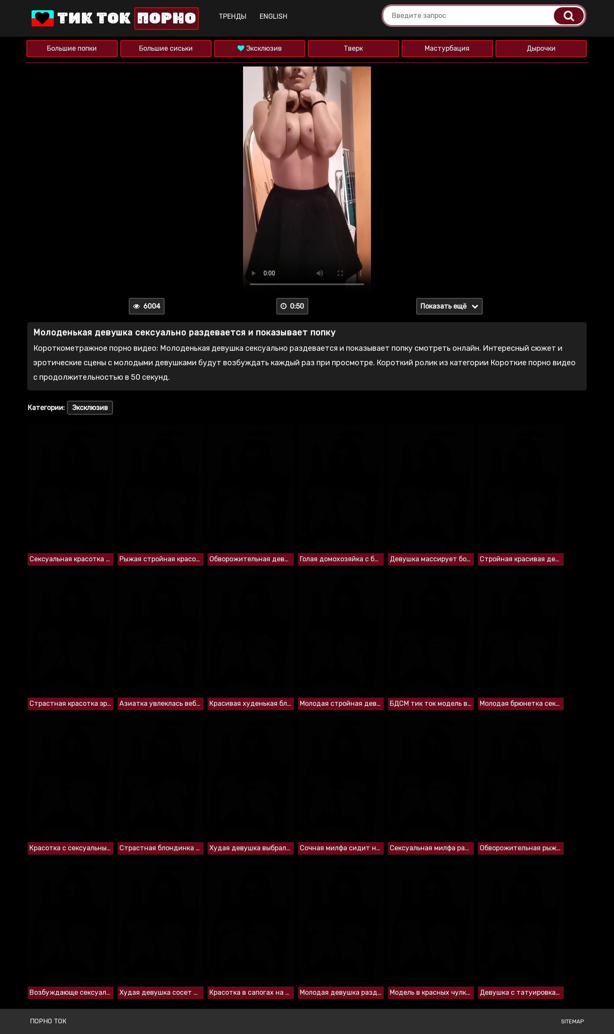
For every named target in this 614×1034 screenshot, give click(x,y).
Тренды (232, 16)
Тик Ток (114, 18)
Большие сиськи (166, 48)
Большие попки (72, 48)
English (273, 16)
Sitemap (572, 1021)
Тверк (353, 48)
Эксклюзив (259, 48)
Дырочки (541, 48)
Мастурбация (447, 48)
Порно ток (48, 1021)
